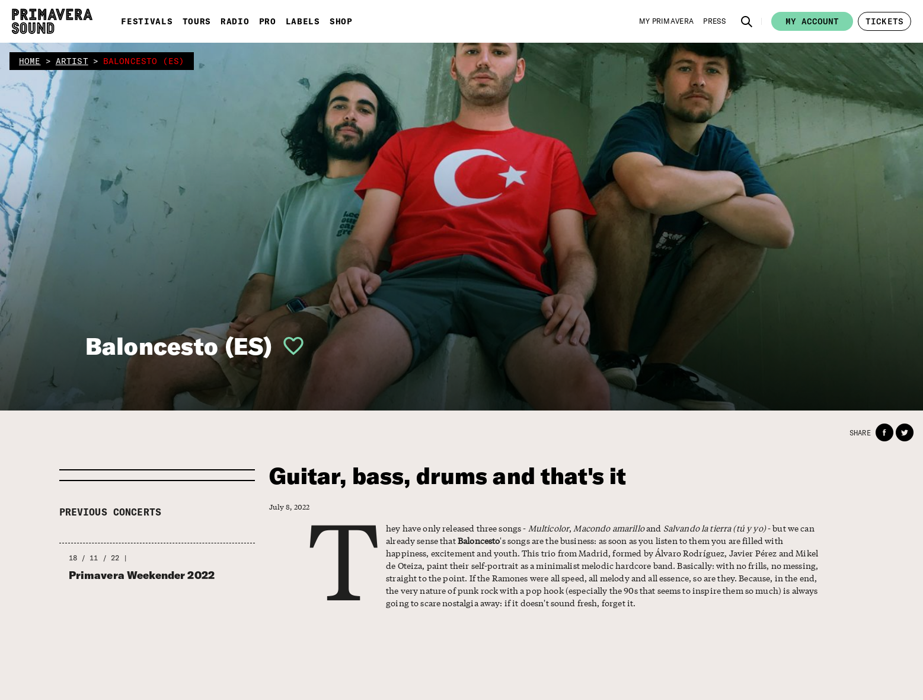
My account (812, 21)
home (30, 61)
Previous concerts (110, 512)
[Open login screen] (288, 346)
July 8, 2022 (289, 507)
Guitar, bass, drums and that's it (448, 476)
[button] (746, 21)
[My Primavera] (666, 21)
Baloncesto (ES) (178, 346)
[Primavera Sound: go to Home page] (52, 21)
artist (72, 61)
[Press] (714, 21)
